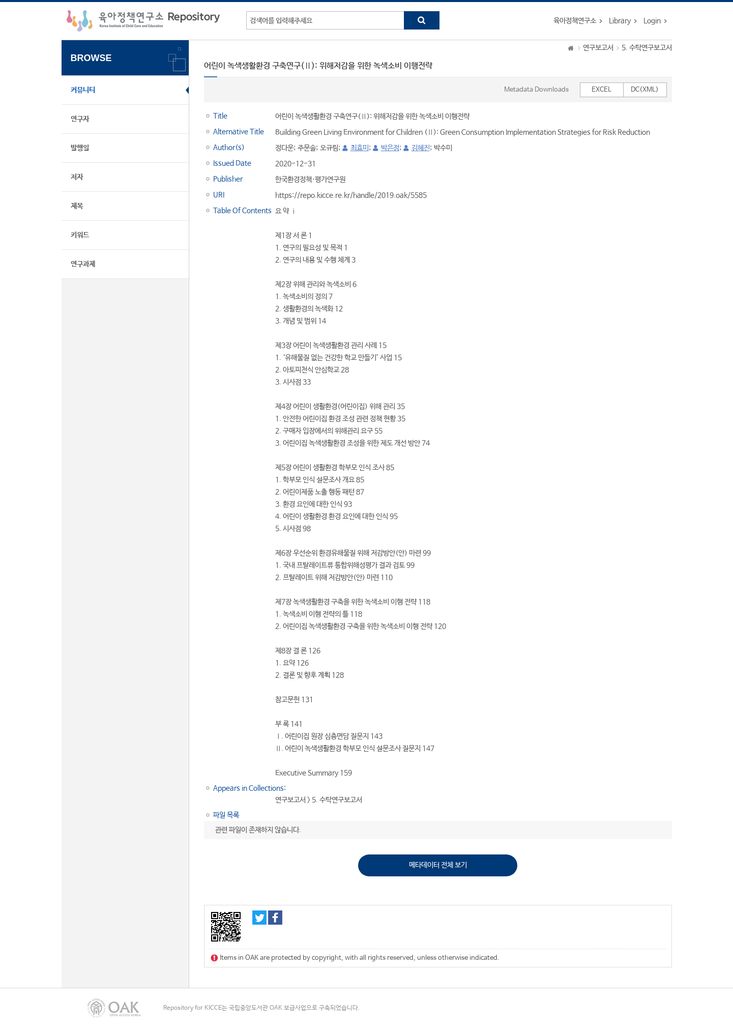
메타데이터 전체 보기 (438, 865)
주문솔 (307, 148)
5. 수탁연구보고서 (647, 48)
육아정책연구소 (574, 21)
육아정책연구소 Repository (143, 21)
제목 (77, 206)
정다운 (284, 148)
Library (620, 21)
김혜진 (421, 148)
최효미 (359, 148)
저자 (77, 177)
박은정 (390, 148)
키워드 (80, 235)
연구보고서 (598, 48)
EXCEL (601, 90)
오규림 (329, 148)
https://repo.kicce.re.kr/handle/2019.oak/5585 (351, 195)
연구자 (80, 119)
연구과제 (83, 264)
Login (652, 21)
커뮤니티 (83, 90)
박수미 (443, 148)
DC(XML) (645, 90)
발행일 (80, 148)
